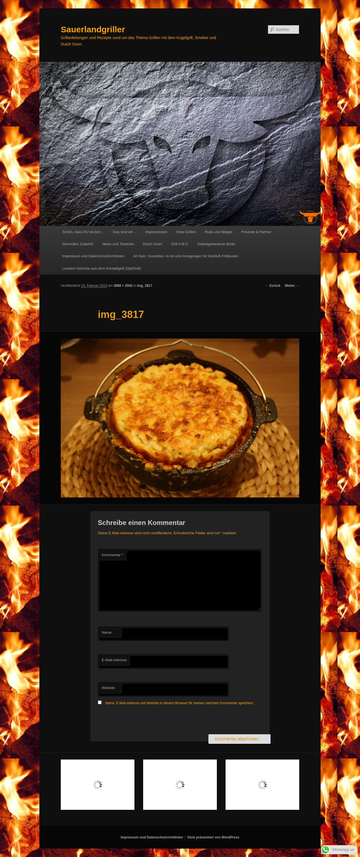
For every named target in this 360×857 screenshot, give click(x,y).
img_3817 (144, 286)
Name (107, 632)
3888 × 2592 (123, 286)
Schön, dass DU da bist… (83, 232)
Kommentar (112, 555)
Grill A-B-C (179, 244)
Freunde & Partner (256, 232)
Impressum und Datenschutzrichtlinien (93, 256)
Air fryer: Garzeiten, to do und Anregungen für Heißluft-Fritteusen (185, 256)
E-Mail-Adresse (114, 660)
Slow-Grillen (186, 232)
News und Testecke (118, 244)
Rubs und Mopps (218, 232)
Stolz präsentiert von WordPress (213, 837)
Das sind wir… (125, 232)
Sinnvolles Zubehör (77, 244)
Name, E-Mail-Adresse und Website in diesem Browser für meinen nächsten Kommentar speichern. (179, 703)
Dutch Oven (152, 244)
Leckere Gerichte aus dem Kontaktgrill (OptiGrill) (101, 268)
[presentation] (140, 720)
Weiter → (292, 286)
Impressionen (156, 232)
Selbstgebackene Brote (216, 244)
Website (108, 688)
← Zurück (272, 286)
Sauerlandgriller (93, 29)
